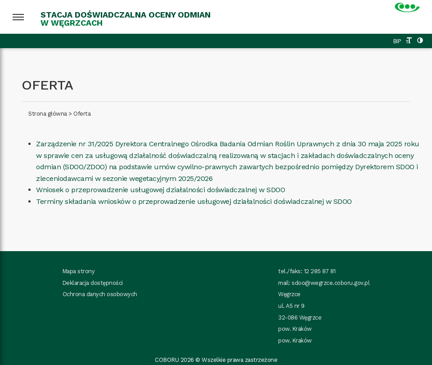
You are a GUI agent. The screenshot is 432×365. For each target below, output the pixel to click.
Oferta (81, 113)
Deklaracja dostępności (93, 282)
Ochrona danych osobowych (100, 294)
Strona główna (47, 113)
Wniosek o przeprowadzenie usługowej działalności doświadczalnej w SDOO (160, 189)
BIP (397, 41)
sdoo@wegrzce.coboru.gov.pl (330, 282)
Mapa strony (79, 271)
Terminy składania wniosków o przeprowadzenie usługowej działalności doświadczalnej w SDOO (194, 201)
